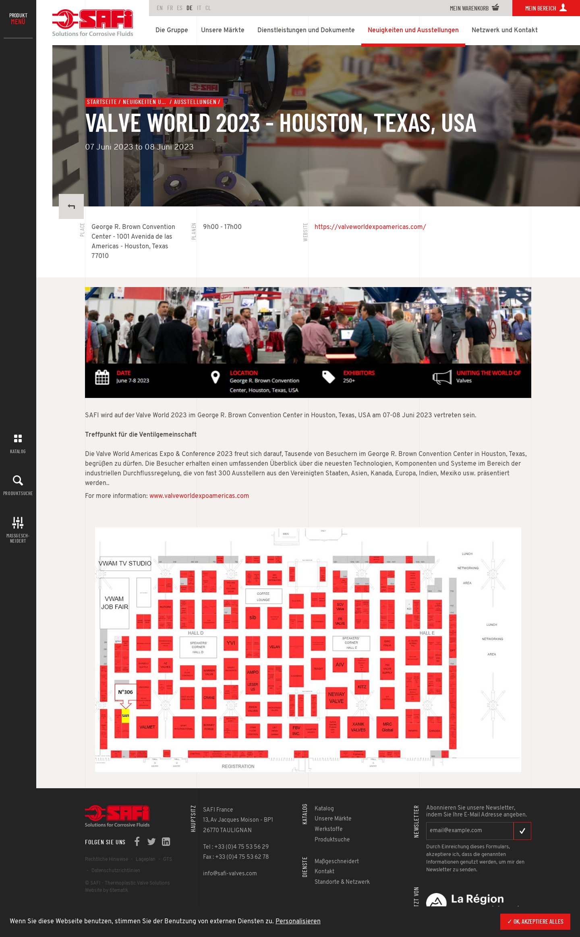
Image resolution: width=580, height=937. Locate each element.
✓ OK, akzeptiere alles (535, 921)
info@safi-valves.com (230, 874)
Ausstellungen (195, 102)
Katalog (18, 451)
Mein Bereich (546, 8)
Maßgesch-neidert (18, 538)
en (160, 8)
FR (170, 8)
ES (179, 8)
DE (189, 8)
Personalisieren (298, 921)
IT (199, 8)
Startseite (102, 102)
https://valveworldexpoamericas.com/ (370, 227)
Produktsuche (18, 493)
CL (208, 8)
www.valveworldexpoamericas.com (199, 496)
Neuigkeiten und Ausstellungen (145, 102)
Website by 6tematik (106, 890)
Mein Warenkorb (474, 8)
